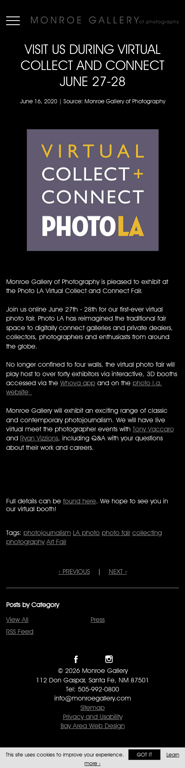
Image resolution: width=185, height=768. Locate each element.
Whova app (77, 383)
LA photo (86, 533)
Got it (144, 755)
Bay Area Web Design (93, 726)
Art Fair (56, 542)
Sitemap (92, 708)
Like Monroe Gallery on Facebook (76, 659)
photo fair (116, 533)
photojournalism (47, 533)
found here (79, 501)
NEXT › (118, 571)
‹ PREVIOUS (74, 571)
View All (17, 620)
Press (98, 620)
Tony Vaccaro (153, 429)
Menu (13, 20)
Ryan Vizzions (39, 438)
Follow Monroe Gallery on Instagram (109, 659)
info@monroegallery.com (92, 698)
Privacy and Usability (92, 717)
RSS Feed (19, 631)
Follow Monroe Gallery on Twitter (92, 659)
